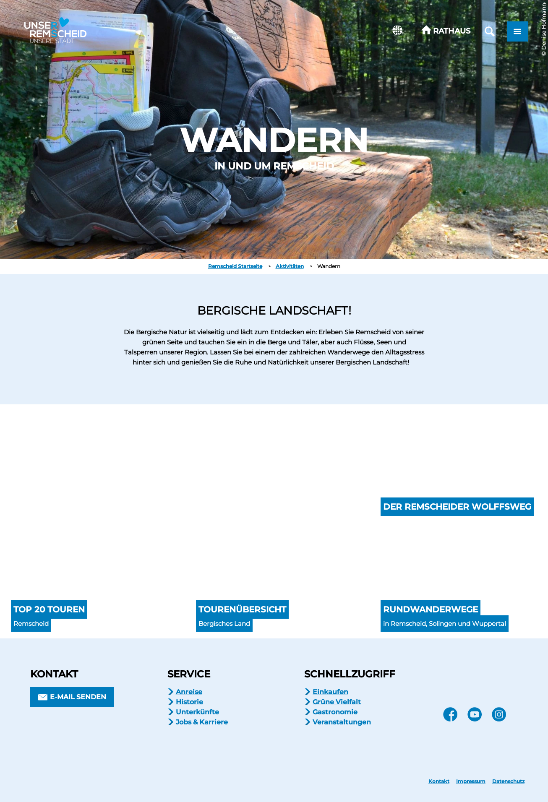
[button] (446, 31)
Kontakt (438, 781)
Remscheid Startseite (235, 266)
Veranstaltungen (342, 722)
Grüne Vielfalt (337, 702)
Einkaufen (330, 692)
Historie (189, 702)
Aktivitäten (290, 266)
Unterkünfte (197, 712)
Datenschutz (508, 781)
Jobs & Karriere (202, 722)
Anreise (189, 692)
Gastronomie (335, 712)
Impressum (470, 781)
